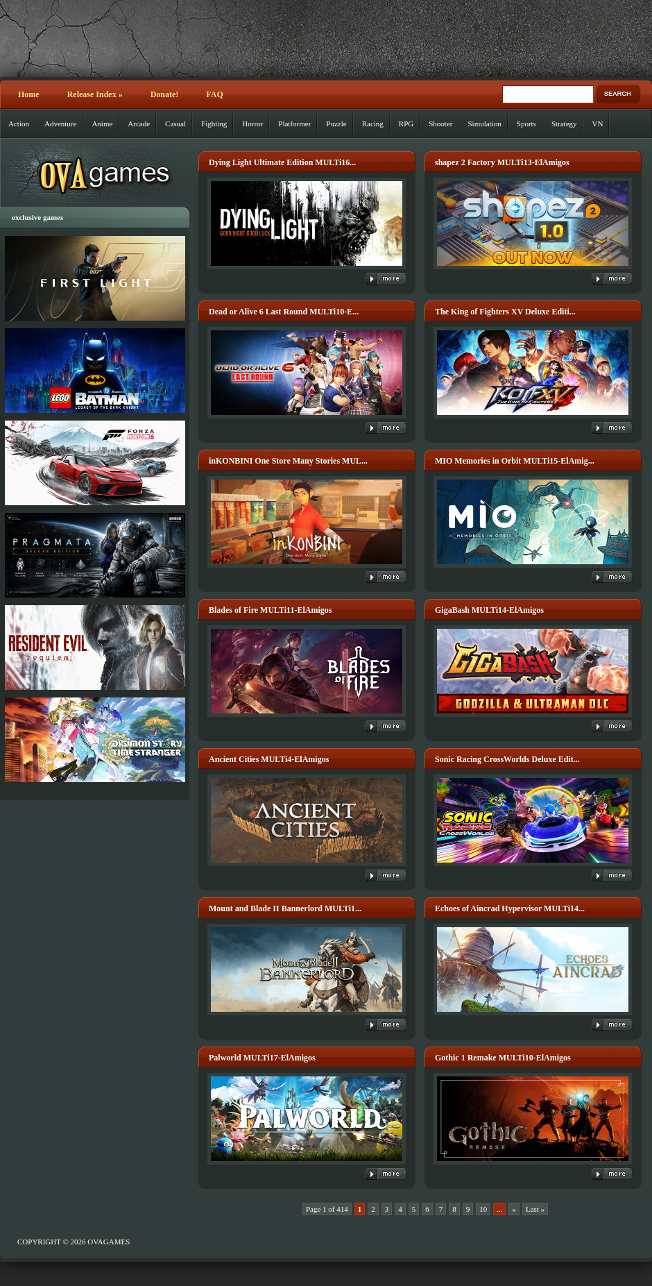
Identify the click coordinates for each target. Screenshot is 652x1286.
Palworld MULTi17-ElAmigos (262, 1058)
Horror (252, 123)
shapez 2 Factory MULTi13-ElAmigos (502, 162)
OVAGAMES (108, 1241)
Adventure (60, 123)
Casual (175, 123)
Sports (526, 123)
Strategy (564, 123)
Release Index (95, 94)
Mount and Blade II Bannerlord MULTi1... (285, 908)
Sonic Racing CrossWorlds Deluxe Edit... (507, 759)
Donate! (165, 94)
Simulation (484, 123)
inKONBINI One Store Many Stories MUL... (288, 461)
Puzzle (336, 123)
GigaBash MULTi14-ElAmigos (489, 610)
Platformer (294, 123)
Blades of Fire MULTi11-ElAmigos (270, 610)
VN (597, 123)
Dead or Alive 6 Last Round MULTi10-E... (284, 311)
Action (18, 123)
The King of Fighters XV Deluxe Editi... (505, 311)
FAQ (214, 94)
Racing (373, 123)
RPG (406, 123)
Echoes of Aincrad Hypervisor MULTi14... (510, 908)
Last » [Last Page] (535, 1209)
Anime (102, 123)
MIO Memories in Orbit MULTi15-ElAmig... (514, 461)
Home (29, 94)
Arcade (139, 123)
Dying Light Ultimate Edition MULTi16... (282, 162)
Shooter (440, 123)
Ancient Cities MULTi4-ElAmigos (269, 759)
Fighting (214, 123)
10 (483, 1209)
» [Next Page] (514, 1209)
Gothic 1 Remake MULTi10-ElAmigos (503, 1058)
